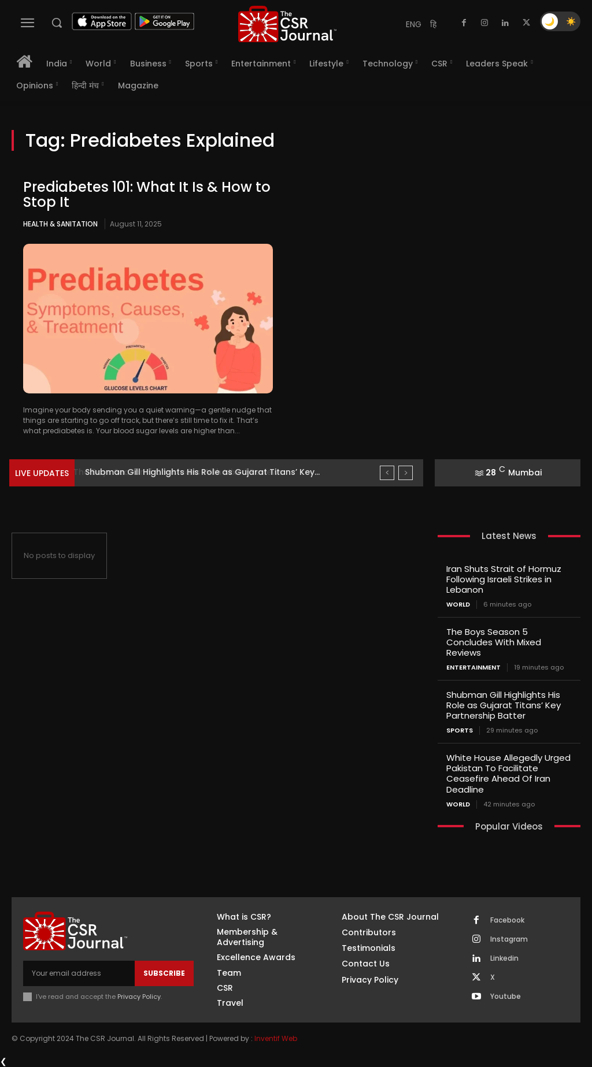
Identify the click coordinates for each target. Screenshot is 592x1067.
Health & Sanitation (60, 224)
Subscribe (164, 972)
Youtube (505, 996)
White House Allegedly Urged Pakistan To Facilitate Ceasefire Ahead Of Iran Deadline (508, 773)
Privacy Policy (139, 996)
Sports (459, 730)
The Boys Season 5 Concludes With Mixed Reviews (188, 472)
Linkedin (504, 957)
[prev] (387, 473)
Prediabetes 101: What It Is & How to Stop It (147, 194)
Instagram (509, 938)
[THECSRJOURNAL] (287, 24)
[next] (405, 473)
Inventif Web (275, 1038)
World (458, 604)
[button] (57, 22)
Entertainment (473, 667)
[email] (79, 973)
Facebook (507, 919)
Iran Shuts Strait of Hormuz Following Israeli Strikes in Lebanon (503, 579)
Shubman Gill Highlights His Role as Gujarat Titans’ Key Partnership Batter (503, 705)
